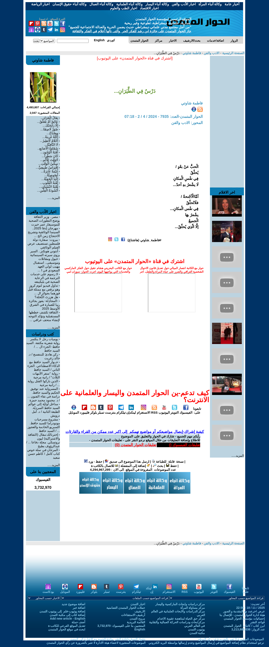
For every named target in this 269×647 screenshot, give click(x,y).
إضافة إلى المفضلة (135, 466)
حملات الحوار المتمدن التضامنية (125, 607)
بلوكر (93, 410)
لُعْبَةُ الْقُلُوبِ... (49, 183)
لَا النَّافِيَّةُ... (51, 144)
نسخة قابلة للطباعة (168, 461)
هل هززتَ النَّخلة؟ (46, 297)
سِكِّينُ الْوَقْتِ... (48, 163)
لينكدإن (131, 410)
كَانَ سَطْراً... (50, 156)
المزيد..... (237, 455)
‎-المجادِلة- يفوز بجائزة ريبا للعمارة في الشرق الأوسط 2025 (44, 304)
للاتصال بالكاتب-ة (104, 466)
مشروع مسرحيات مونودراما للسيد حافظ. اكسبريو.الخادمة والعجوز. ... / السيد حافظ (43, 425)
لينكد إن (152, 589)
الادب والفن (211, 53)
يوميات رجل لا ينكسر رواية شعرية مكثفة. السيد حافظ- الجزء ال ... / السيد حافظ (43, 344)
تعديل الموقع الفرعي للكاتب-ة (66, 625)
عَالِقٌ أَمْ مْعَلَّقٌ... (47, 121)
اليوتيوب (164, 410)
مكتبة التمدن (197, 633)
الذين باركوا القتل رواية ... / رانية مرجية (44, 383)
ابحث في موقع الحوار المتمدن (66, 629)
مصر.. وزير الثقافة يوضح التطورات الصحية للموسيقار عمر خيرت (44, 220)
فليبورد (84, 410)
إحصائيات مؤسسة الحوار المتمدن (244, 618)
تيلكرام (121, 410)
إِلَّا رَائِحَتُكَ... (50, 125)
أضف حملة (78, 622)
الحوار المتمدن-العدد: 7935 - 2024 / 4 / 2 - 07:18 (164, 116)
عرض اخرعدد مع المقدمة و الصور (244, 611)
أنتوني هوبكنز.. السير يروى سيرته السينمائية (45, 253)
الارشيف (139, 611)
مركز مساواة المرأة (192, 607)
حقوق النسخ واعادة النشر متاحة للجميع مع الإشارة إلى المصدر (107, 639)
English (139, 629)
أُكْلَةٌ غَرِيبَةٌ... (50, 137)
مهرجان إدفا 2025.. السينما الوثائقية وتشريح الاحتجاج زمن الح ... (44, 232)
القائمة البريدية (136, 622)
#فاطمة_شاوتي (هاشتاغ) (144, 240)
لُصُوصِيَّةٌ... (51, 175)
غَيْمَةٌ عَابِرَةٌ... (49, 171)
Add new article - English (67, 618)
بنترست (110, 410)
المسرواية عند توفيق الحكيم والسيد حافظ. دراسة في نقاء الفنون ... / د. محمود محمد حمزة (43, 394)
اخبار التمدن (137, 604)
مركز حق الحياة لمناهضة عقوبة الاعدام (181, 618)
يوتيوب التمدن (196, 629)
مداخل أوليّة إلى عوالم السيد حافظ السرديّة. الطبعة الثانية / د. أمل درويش (44, 409)
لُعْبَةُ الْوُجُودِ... (49, 152)
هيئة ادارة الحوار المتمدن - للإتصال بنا (242, 615)
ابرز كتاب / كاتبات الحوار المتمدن (244, 625)
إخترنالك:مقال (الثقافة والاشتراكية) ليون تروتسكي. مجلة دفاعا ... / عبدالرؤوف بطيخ (43, 440)
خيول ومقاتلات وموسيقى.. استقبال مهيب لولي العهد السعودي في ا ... (46, 264)
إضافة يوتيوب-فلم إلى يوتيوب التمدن (62, 611)
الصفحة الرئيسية (232, 53)
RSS (154, 410)
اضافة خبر (79, 607)
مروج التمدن (137, 618)
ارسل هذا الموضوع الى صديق (127, 461)
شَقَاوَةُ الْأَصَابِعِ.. (47, 148)
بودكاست (48, 589)
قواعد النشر (257, 622)
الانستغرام (143, 410)
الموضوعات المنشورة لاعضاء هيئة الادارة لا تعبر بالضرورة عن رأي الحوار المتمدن (96, 642)
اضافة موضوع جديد (73, 604)
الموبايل (73, 410)
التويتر (174, 410)
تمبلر (101, 410)
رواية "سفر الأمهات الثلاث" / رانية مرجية (46, 375)
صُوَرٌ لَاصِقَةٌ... (49, 129)
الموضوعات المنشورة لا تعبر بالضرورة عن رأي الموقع (231, 639)
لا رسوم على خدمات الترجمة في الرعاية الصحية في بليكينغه (45, 277)
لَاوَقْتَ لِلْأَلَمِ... (49, 160)
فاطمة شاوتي (191, 53)
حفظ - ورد (93, 461)
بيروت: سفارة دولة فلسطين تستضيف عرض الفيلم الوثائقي (44, 243)
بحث (158, 466)
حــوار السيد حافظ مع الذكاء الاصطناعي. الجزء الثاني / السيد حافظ (43, 365)
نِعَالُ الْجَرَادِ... (49, 118)
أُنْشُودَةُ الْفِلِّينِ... (47, 190)
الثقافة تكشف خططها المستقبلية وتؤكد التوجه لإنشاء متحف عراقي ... (44, 316)
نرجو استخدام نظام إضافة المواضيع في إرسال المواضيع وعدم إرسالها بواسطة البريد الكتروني (206, 642)
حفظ (171, 466)
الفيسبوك (186, 410)
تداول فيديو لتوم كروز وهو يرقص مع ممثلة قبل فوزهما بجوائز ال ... (44, 289)
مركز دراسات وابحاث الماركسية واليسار (180, 604)
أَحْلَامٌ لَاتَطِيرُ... (49, 140)
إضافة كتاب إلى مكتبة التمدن (67, 615)
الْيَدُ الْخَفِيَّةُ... (49, 179)
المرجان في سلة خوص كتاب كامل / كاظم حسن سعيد (43, 453)
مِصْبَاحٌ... (52, 133)
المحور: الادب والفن (187, 123)
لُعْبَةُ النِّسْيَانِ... (48, 186)
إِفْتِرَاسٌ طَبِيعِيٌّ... (47, 167)
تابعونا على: (197, 410)
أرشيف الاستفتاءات (133, 615)
